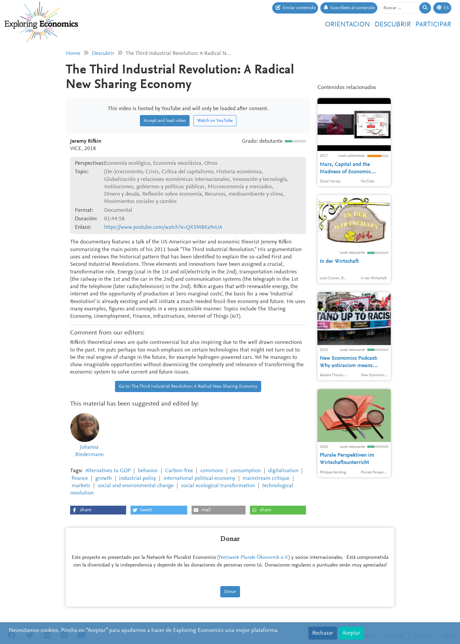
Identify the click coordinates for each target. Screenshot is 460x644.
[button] (98, 510)
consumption (246, 471)
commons (211, 471)
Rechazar (322, 633)
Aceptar (351, 633)
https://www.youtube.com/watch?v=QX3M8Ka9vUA (163, 227)
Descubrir (393, 24)
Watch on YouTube (215, 120)
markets (81, 486)
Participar (433, 24)
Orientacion (347, 24)
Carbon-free (179, 471)
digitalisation (283, 471)
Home (73, 53)
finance (80, 478)
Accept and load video (165, 120)
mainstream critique (266, 478)
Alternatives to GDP (108, 471)
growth (103, 478)
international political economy (199, 478)
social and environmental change (136, 486)
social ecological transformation (218, 486)
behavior (148, 471)
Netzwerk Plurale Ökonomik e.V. (253, 557)
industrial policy (137, 478)
